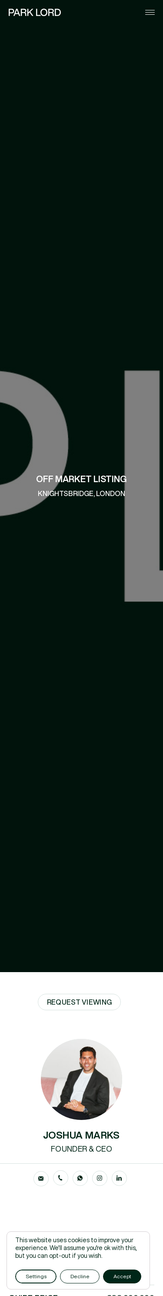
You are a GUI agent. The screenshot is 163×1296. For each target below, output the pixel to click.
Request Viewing (79, 1002)
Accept (122, 1276)
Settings (36, 1276)
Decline (80, 1276)
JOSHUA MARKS (81, 1135)
